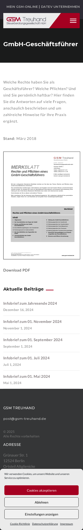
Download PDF (16, 270)
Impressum (66, 523)
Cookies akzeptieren (41, 490)
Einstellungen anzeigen (41, 514)
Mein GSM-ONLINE (22, 7)
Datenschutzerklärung (45, 523)
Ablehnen (41, 502)
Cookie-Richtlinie (20, 523)
